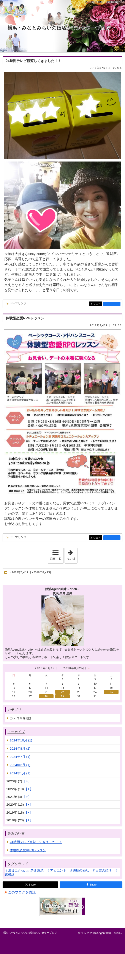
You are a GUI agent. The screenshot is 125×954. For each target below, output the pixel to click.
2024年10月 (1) (21, 740)
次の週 (71, 554)
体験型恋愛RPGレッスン (25, 318)
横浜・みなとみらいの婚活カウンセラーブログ (59, 28)
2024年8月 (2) (20, 748)
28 (46, 696)
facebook (111, 304)
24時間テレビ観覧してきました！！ (34, 61)
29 (62, 696)
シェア (97, 304)
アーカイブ (16, 732)
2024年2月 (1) (20, 765)
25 (111, 692)
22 (62, 692)
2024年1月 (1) (20, 773)
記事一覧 (56, 559)
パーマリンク (17, 303)
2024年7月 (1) (20, 756)
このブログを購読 (22, 892)
